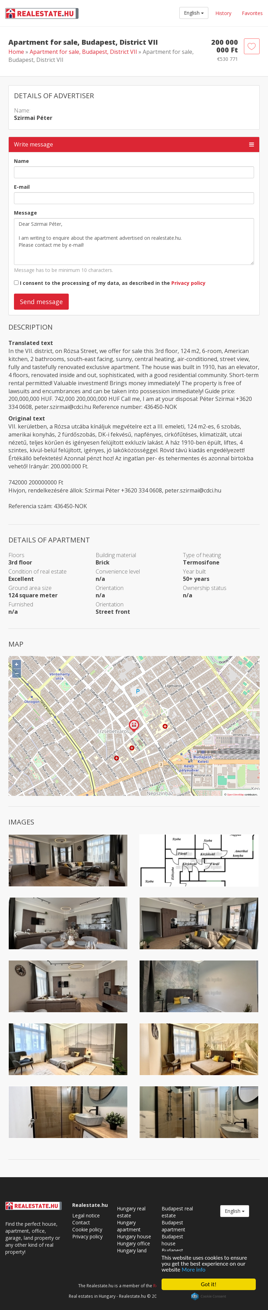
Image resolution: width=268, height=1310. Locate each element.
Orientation (110, 588)
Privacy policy (188, 283)
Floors (16, 555)
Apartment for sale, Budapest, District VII (84, 52)
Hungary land (132, 1250)
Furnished (20, 604)
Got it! (208, 1284)
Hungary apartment (129, 1226)
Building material (116, 555)
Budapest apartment (173, 1226)
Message (25, 212)
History (223, 13)
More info (194, 1269)
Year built (194, 571)
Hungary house (134, 1236)
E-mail (22, 186)
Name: (22, 110)
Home (16, 52)
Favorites (252, 13)
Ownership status (204, 588)
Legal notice (86, 1215)
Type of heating (202, 555)
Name (21, 161)
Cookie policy (87, 1229)
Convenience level (118, 571)
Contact (81, 1222)
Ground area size (30, 588)
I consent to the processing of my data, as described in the (113, 283)
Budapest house (172, 1240)
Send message (41, 301)
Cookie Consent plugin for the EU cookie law (208, 1296)
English (194, 12)
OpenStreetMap (235, 794)
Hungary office (133, 1243)
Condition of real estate (37, 571)
